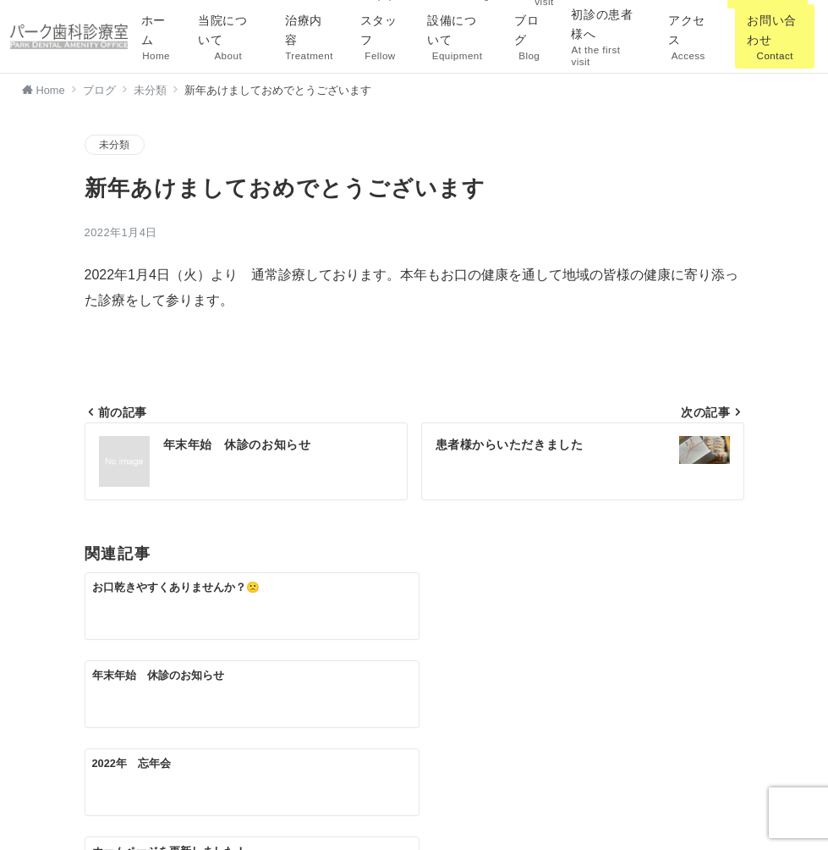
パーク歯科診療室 (433, 826)
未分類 (114, 144)
